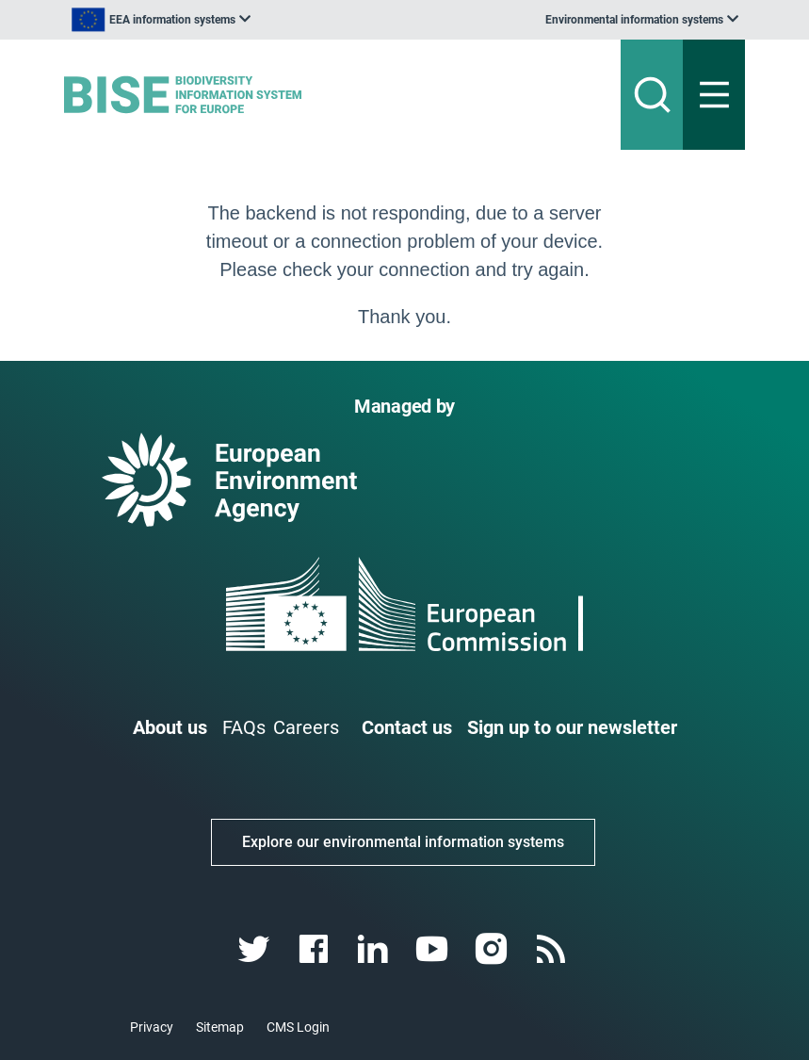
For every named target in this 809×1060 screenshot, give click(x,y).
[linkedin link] (374, 949)
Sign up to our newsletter (572, 727)
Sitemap (220, 1027)
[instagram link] (494, 949)
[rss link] (553, 949)
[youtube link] (435, 949)
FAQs (244, 727)
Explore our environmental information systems (403, 842)
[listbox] (161, 20)
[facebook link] (315, 949)
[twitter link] (256, 949)
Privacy (151, 1027)
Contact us (407, 727)
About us (170, 727)
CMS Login (298, 1027)
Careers (306, 727)
